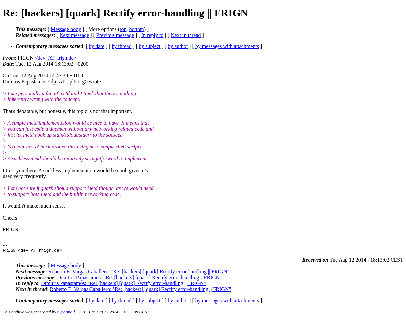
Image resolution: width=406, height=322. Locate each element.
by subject (149, 46)
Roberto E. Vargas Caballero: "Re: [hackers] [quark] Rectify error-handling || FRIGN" (138, 273)
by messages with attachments (227, 46)
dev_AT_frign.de (56, 58)
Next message (74, 35)
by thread (122, 46)
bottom (136, 29)
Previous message (115, 35)
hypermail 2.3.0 (71, 313)
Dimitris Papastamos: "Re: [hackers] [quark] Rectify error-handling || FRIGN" (139, 279)
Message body (66, 29)
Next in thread (186, 35)
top (123, 29)
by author (178, 46)
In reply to (152, 35)
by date (96, 46)
